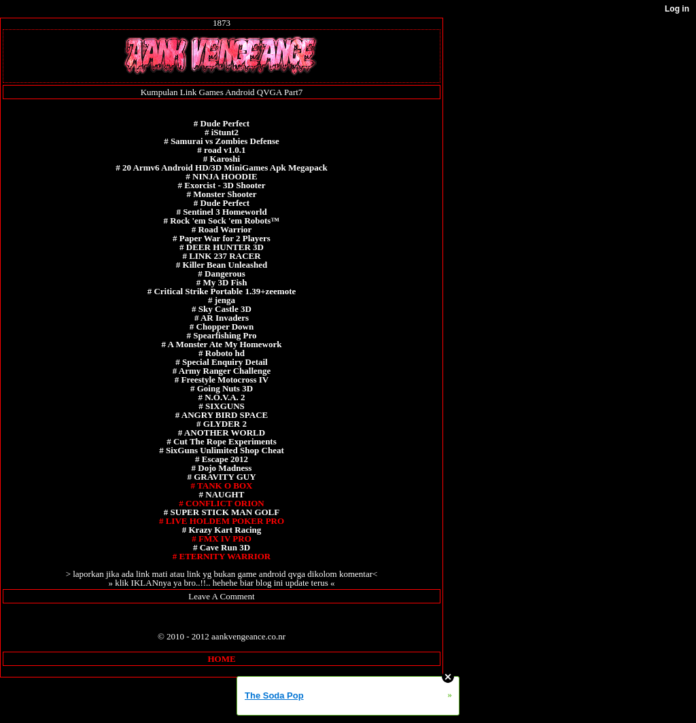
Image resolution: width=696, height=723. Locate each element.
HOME (221, 659)
